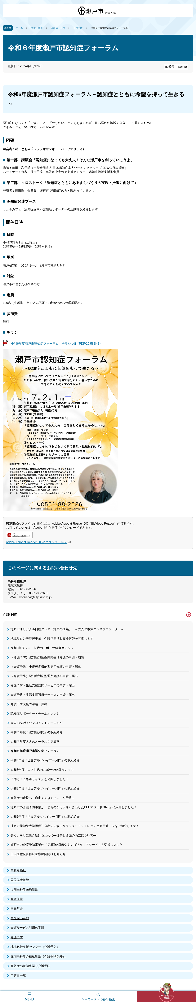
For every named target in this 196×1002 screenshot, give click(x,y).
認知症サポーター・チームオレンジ (35, 713)
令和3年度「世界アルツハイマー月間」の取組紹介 (45, 788)
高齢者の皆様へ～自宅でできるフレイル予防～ (43, 797)
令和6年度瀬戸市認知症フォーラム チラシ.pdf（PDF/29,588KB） (56, 343)
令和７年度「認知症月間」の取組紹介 (37, 732)
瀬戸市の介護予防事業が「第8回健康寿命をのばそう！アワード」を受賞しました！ (68, 844)
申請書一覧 (18, 975)
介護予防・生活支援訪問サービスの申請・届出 (43, 685)
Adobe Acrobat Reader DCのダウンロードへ (39, 542)
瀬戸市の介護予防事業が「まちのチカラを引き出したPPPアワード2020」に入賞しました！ (74, 807)
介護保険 (17, 899)
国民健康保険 (20, 880)
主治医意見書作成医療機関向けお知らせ (38, 854)
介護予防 (77, 28)
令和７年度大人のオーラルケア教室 (35, 741)
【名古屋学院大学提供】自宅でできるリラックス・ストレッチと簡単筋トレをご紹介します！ (75, 826)
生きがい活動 (20, 918)
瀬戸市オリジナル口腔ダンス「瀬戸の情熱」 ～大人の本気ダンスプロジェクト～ (67, 629)
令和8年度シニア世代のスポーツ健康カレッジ (42, 648)
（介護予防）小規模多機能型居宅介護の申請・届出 (46, 666)
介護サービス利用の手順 (27, 927)
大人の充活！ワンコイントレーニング (37, 722)
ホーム (19, 28)
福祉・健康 (37, 28)
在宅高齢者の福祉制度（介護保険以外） (38, 956)
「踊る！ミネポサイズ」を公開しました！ (40, 779)
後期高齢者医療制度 (24, 889)
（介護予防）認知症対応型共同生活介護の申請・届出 (47, 657)
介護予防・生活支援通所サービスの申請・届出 (43, 694)
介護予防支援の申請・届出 (29, 704)
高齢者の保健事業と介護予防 (30, 966)
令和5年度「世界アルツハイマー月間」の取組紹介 (45, 760)
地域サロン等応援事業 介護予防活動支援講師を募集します (52, 638)
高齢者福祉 (18, 870)
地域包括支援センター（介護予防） (35, 946)
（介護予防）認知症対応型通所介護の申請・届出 (44, 676)
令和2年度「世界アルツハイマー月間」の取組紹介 (45, 816)
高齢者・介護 (58, 28)
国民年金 (17, 908)
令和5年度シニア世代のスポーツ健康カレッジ (42, 769)
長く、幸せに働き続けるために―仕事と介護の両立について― (53, 835)
